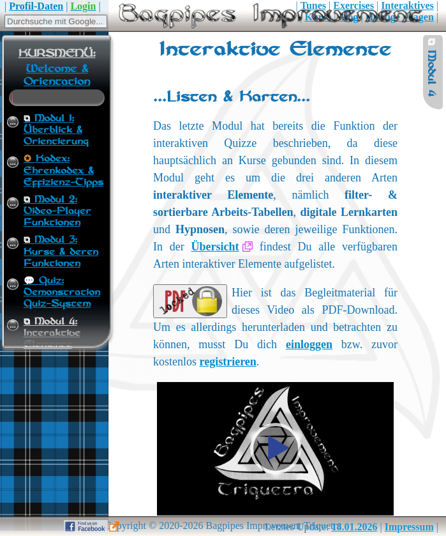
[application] (275, 449)
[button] (275, 448)
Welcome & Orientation (57, 75)
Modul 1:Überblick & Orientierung (56, 130)
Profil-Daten (36, 6)
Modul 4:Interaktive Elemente (52, 333)
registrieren (228, 361)
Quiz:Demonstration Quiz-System (62, 293)
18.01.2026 (355, 526)
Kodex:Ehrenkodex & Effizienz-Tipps (63, 171)
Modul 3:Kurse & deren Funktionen (61, 252)
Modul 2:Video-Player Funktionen (57, 211)
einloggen (309, 344)
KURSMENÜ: (57, 54)
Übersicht (215, 246)
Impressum (409, 526)
